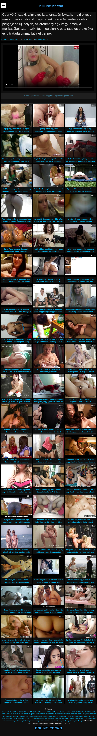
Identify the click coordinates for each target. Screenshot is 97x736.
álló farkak (5, 711)
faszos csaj (73, 714)
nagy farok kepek (77, 721)
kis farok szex (67, 718)
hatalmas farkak (7, 718)
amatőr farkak (22, 711)
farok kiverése (22, 714)
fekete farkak (41, 716)
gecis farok (67, 716)
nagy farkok (54, 721)
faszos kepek (8, 716)
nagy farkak (31, 721)
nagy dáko (15, 721)
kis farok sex (57, 718)
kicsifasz (41, 718)
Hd (20, 39)
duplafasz (67, 711)
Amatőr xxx (13, 39)
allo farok (12, 711)
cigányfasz (60, 711)
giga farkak (76, 716)
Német (31, 39)
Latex (25, 39)
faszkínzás (48, 714)
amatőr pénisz (32, 711)
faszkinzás (40, 714)
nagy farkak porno (41, 39)
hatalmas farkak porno (21, 718)
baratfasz (41, 711)
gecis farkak (58, 716)
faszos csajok (83, 714)
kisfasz (81, 718)
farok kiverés (11, 714)
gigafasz (91, 716)
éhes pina (75, 711)
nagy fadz (23, 721)
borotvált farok (50, 711)
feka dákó (32, 716)
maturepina (7, 721)
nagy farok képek (64, 721)
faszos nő (16, 716)
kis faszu (75, 718)
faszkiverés (64, 714)
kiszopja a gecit (90, 718)
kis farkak (48, 718)
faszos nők (24, 716)
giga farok (84, 716)
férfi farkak (50, 716)
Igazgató (4, 39)
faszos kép (92, 714)
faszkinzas (56, 714)
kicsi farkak (34, 718)
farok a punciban (85, 711)
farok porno (31, 714)
